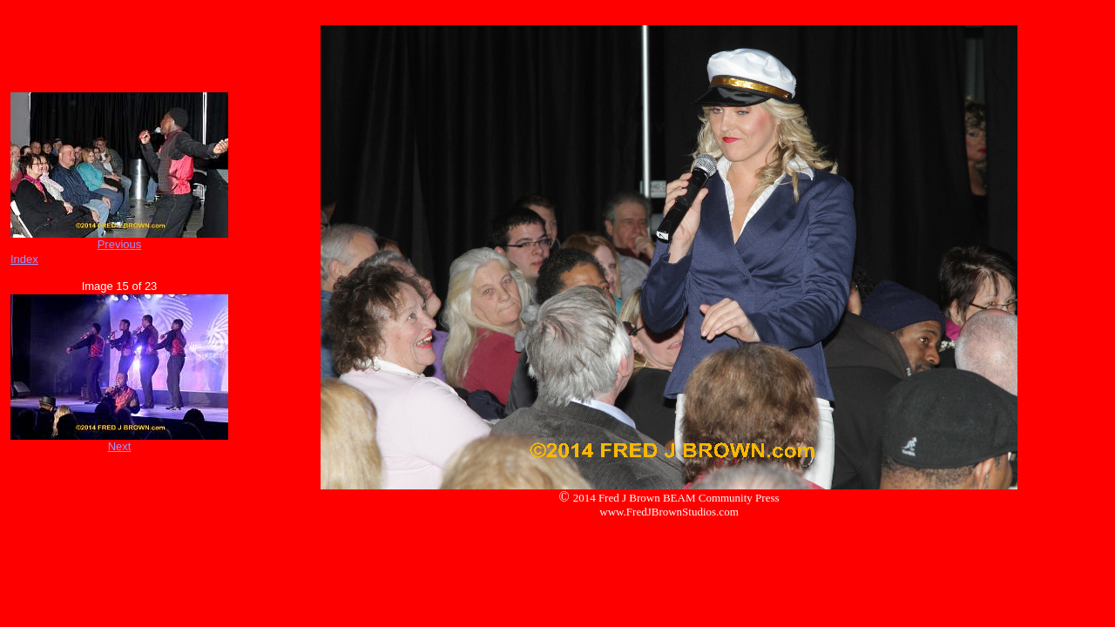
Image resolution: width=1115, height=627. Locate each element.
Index (24, 259)
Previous (120, 244)
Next (120, 446)
